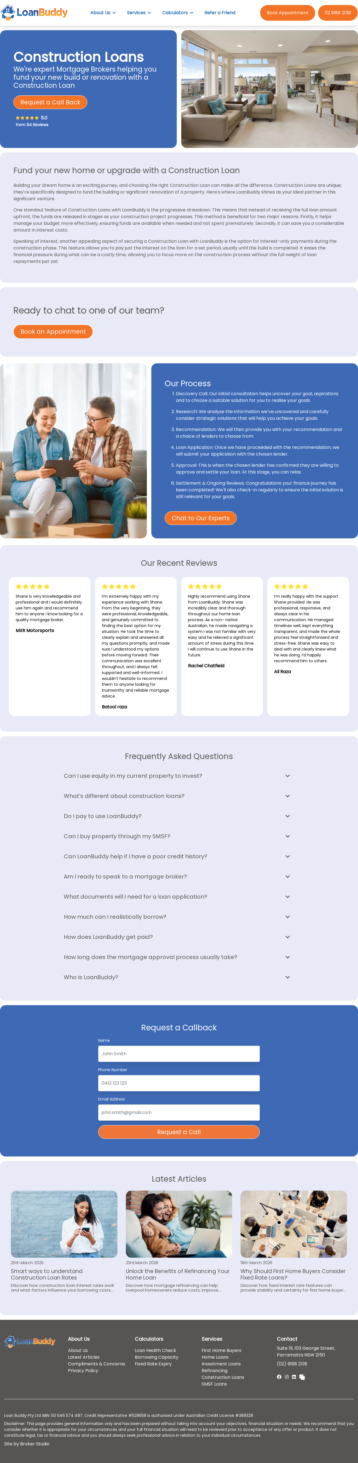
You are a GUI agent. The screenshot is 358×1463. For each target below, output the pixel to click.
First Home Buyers (221, 1350)
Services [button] (139, 13)
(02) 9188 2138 (292, 1364)
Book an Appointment (53, 332)
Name (104, 1040)
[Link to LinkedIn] (294, 1377)
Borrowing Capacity (156, 1357)
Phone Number (112, 1069)
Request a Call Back (50, 102)
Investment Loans (221, 1364)
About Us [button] (103, 13)
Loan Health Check (155, 1350)
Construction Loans (223, 1377)
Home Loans (215, 1357)
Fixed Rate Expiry (153, 1364)
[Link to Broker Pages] (302, 1377)
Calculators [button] (177, 13)
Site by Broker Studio (27, 1444)
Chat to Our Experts (201, 518)
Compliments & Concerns (96, 1364)
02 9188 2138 (338, 13)
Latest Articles (84, 1357)
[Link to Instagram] (287, 1377)
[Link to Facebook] (279, 1377)
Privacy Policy (83, 1370)
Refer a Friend (219, 13)
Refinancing (214, 1370)
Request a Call (179, 1132)
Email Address (111, 1099)
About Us (78, 1350)
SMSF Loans (214, 1384)
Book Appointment (287, 13)
